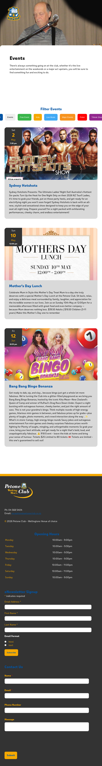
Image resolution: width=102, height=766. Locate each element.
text (11, 645)
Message (9, 719)
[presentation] (26, 747)
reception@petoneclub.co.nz (26, 513)
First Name (11, 613)
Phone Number (13, 705)
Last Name (11, 624)
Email (8, 690)
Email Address (13, 601)
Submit (11, 755)
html (11, 641)
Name (9, 675)
